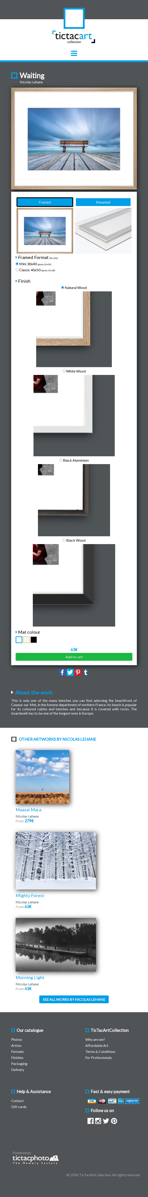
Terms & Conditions (100, 1051)
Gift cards (19, 1106)
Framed (45, 202)
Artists (16, 1045)
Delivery (17, 1069)
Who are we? (95, 1039)
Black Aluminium (74, 460)
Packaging (19, 1063)
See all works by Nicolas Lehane (74, 999)
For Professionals (98, 1057)
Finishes (17, 1057)
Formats (17, 1051)
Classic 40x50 (35, 270)
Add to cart (74, 657)
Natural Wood (74, 287)
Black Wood (74, 540)
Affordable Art (96, 1045)
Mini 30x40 (33, 264)
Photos (16, 1039)
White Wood (74, 371)
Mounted (103, 202)
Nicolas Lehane (31, 82)
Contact (17, 1100)
